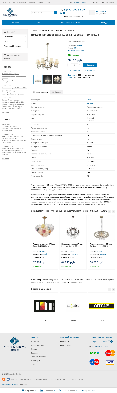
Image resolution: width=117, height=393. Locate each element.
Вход (96, 2)
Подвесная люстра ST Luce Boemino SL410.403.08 (72, 245)
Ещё (49, 2)
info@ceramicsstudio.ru (81, 2)
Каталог (9, 32)
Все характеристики (76, 50)
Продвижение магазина (10, 384)
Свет (39, 23)
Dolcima (103, 254)
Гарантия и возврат (39, 357)
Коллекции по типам (12, 56)
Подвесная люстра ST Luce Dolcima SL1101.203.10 (101, 245)
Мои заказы (64, 341)
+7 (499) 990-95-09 (100, 341)
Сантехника (16, 23)
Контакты (6, 2)
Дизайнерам (35, 360)
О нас (33, 364)
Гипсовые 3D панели (70, 23)
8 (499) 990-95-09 (74, 9)
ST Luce (77, 48)
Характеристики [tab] (40, 92)
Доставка (40, 2)
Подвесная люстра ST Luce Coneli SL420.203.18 (44, 245)
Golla (79, 45)
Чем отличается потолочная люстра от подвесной (12, 137)
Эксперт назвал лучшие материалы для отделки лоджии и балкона (14, 76)
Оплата (32, 2)
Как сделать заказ (20, 2)
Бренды (104, 23)
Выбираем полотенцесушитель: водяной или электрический (13, 150)
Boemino (74, 254)
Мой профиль (65, 345)
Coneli (44, 254)
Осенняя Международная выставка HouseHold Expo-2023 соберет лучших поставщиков (13, 102)
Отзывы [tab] (56, 92)
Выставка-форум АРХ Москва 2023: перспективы (14, 89)
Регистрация (108, 2)
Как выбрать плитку (9, 126)
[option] (38, 79)
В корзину (89, 65)
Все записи (5, 112)
